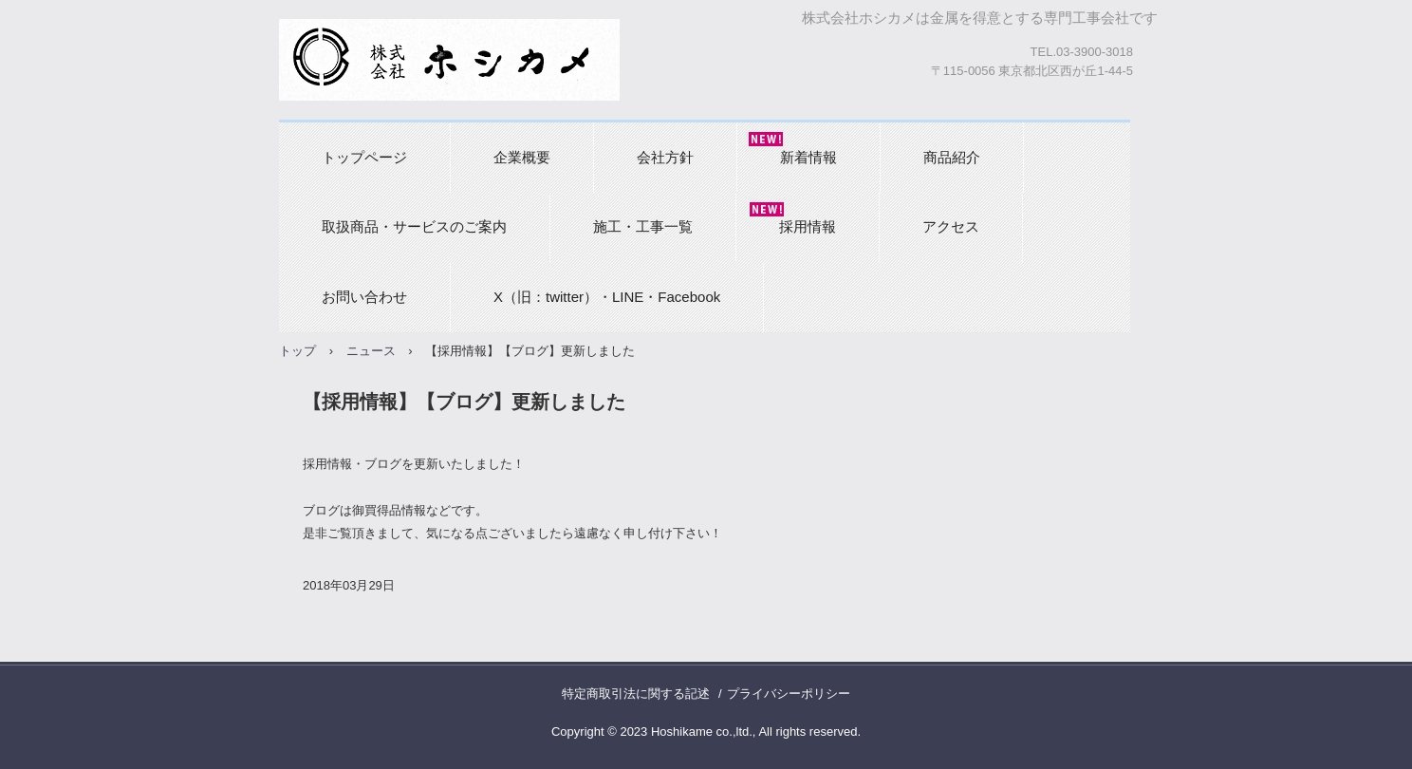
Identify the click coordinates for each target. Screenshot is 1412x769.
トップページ (364, 157)
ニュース (371, 351)
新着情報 (808, 157)
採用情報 (807, 226)
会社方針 (665, 157)
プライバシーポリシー (788, 693)
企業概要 (521, 157)
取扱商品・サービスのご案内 (414, 226)
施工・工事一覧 (643, 226)
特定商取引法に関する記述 (636, 693)
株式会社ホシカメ (449, 60)
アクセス (950, 226)
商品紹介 (951, 157)
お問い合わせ (364, 297)
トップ (297, 351)
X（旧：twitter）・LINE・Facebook (606, 297)
